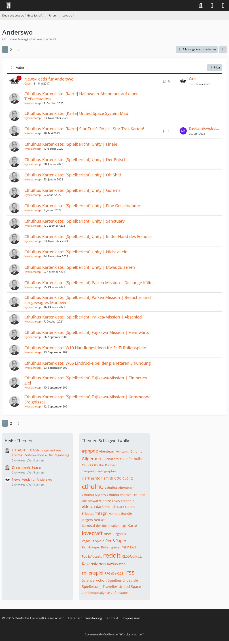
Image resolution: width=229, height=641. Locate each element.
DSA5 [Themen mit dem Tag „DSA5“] (116, 501)
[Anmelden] (212, 5)
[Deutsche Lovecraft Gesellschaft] (8, 5)
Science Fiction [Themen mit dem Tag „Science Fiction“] (94, 580)
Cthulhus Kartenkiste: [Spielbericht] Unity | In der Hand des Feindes (88, 236)
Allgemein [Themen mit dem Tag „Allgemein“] (92, 458)
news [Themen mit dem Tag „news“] (108, 533)
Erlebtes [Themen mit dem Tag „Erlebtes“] (88, 513)
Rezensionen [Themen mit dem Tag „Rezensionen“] (94, 564)
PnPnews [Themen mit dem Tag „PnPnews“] (128, 547)
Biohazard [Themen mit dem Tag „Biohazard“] (111, 459)
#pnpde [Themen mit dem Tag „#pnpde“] (90, 451)
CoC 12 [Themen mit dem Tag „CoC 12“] (128, 478)
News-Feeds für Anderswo (49, 79)
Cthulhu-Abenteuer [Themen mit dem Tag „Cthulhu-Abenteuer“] (119, 488)
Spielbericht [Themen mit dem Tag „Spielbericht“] (118, 580)
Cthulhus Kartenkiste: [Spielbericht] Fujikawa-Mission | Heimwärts (86, 332)
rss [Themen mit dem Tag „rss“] (130, 572)
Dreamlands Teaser (27, 467)
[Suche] (200, 5)
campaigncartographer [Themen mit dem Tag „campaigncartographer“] (99, 471)
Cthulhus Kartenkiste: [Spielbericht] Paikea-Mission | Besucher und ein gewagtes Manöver (87, 300)
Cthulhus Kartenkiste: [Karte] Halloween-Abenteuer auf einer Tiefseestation (81, 96)
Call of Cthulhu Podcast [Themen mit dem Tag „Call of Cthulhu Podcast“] (99, 465)
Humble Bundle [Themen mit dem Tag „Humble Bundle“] (120, 513)
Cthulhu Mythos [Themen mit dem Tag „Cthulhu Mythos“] (94, 495)
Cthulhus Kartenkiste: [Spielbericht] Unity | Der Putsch (75, 159)
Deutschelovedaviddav (204, 128)
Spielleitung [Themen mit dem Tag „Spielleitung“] (92, 586)
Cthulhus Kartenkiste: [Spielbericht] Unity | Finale (70, 144)
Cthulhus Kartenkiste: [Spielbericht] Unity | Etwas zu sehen (79, 267)
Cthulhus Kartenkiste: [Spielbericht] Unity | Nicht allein (75, 251)
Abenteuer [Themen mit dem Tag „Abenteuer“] (107, 451)
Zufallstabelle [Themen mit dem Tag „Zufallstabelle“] (121, 593)
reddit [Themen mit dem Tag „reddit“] (112, 555)
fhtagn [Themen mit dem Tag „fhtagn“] (101, 513)
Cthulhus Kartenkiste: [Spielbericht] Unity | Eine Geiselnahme (82, 205)
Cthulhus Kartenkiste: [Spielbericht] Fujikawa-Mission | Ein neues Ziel (85, 380)
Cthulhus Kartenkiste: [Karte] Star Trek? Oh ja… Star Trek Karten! (84, 128)
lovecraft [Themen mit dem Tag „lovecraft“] (92, 533)
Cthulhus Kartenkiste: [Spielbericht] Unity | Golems (72, 190)
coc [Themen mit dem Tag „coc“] (117, 478)
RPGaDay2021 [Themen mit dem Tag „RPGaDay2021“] (114, 573)
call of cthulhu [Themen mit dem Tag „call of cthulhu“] (132, 458)
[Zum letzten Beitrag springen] (183, 81)
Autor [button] (20, 67)
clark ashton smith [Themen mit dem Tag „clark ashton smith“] (97, 478)
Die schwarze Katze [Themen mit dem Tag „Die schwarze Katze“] (96, 501)
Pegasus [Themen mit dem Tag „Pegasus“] (120, 534)
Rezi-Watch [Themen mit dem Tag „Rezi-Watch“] (116, 564)
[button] (223, 49)
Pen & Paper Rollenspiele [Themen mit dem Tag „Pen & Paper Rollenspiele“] (100, 547)
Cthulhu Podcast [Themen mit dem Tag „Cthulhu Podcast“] (119, 495)
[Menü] (223, 5)
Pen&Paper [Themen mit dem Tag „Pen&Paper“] (115, 540)
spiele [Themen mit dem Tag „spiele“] (133, 580)
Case (27, 83)
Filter (214, 67)
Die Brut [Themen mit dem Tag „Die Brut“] (139, 495)
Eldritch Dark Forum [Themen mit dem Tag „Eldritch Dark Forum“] (120, 507)
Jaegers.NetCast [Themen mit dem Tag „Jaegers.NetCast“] (94, 520)
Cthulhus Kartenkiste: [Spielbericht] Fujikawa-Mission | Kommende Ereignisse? (87, 399)
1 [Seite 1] (5, 49)
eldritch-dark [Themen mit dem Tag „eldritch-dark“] (93, 506)
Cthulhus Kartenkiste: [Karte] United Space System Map (76, 113)
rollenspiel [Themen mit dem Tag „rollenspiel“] (92, 573)
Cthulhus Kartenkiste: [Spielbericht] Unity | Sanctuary (74, 221)
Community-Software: (114, 634)
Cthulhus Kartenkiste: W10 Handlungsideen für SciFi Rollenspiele (85, 347)
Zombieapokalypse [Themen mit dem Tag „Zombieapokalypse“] (96, 593)
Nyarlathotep (32, 103)
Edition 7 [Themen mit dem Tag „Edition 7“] (127, 501)
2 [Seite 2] (11, 49)
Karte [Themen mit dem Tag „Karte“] (132, 525)
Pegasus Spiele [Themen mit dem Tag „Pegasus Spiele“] (93, 541)
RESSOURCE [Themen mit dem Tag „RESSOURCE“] (132, 556)
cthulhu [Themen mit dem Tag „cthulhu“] (93, 486)
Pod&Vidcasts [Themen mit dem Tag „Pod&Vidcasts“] (92, 556)
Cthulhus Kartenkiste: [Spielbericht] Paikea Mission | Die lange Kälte (88, 282)
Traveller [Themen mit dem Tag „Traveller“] (110, 586)
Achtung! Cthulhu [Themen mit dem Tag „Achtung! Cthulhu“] (129, 451)
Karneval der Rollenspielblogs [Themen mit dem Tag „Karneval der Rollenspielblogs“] (104, 525)
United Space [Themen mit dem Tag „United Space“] (130, 586)
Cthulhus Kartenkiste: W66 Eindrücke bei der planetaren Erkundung (87, 363)
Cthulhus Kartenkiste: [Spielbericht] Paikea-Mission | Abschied (83, 317)
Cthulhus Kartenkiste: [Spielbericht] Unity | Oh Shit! (72, 175)
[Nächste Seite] (18, 49)
